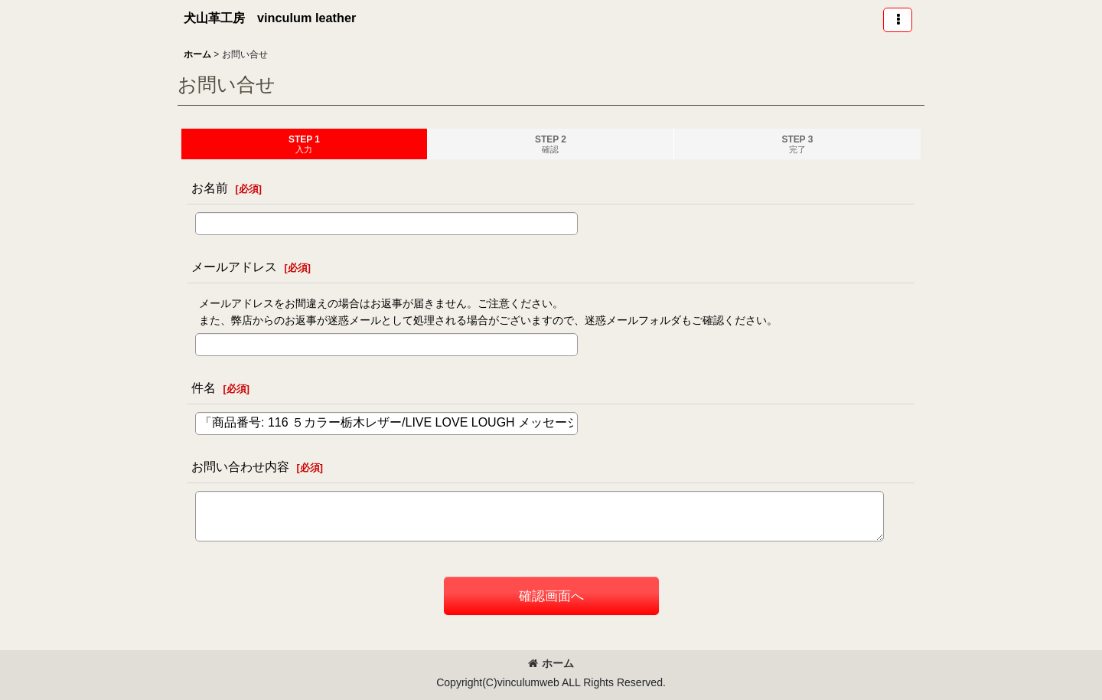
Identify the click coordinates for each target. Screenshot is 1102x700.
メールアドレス (234, 266)
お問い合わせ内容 (240, 466)
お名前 (209, 188)
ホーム (551, 663)
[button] (897, 20)
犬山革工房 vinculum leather (270, 18)
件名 (203, 387)
